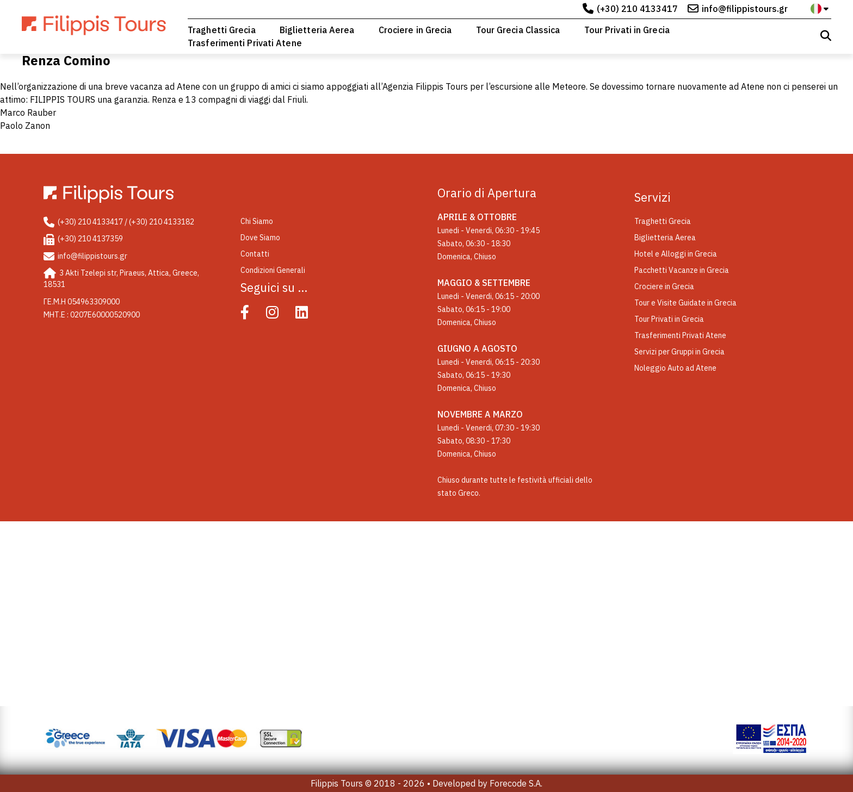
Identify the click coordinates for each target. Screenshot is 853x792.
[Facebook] (252, 315)
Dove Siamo (260, 237)
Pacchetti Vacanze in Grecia (681, 270)
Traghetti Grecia (222, 29)
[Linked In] (309, 315)
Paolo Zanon (25, 125)
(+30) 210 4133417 (637, 8)
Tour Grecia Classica (518, 29)
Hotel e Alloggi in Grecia (675, 254)
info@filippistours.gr (745, 8)
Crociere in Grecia (415, 29)
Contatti (254, 254)
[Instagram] (280, 315)
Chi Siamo (256, 221)
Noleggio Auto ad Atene (675, 368)
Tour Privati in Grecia (627, 29)
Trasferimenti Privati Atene (245, 43)
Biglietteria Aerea (317, 29)
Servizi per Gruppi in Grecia (679, 352)
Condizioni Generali (272, 270)
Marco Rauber (28, 112)
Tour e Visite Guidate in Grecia (685, 303)
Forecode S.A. (516, 783)
